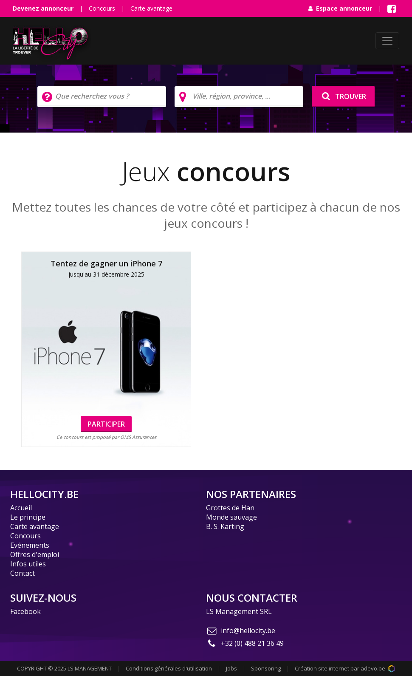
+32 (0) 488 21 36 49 (245, 643)
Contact (22, 573)
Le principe (27, 517)
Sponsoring (266, 668)
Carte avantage (151, 8)
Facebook (25, 611)
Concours (102, 8)
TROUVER (343, 96)
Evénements (29, 545)
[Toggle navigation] (387, 40)
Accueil (21, 507)
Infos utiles (28, 564)
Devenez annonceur (43, 8)
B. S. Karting (225, 526)
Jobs (231, 668)
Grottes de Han (230, 507)
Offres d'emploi (34, 554)
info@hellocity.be (240, 630)
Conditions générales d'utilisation (169, 668)
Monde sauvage (231, 517)
